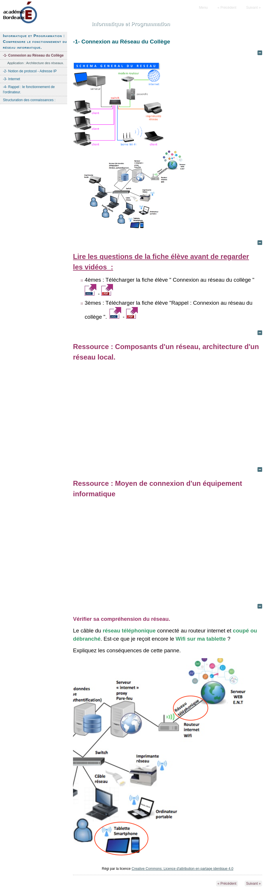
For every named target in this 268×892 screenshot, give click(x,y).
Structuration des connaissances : (29, 100)
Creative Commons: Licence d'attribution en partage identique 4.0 (183, 869)
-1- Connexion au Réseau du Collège (33, 55)
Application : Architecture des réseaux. (35, 63)
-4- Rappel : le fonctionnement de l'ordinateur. (29, 89)
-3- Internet (11, 79)
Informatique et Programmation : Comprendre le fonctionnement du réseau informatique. (35, 42)
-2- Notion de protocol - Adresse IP (30, 71)
